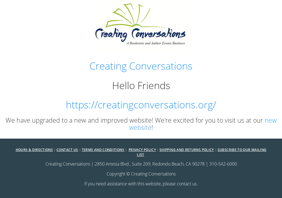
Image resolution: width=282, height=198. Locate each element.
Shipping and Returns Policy (186, 149)
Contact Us (67, 149)
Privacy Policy (142, 149)
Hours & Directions (34, 149)
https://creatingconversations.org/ (141, 104)
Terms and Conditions (103, 149)
